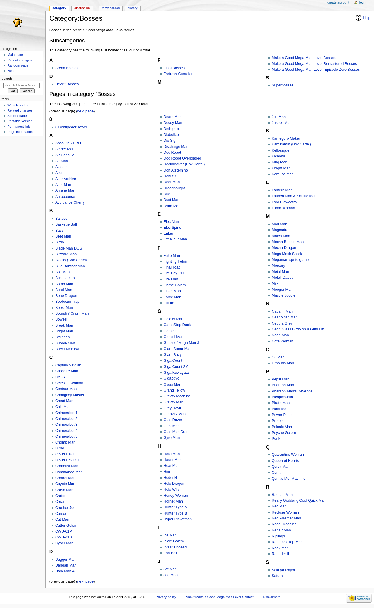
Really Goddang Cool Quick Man (299, 500)
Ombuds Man (283, 363)
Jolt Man (279, 117)
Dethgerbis (172, 129)
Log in (363, 2)
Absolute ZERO (68, 143)
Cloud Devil (64, 454)
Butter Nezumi (67, 349)
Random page (17, 65)
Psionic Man (282, 427)
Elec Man (171, 222)
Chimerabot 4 (66, 431)
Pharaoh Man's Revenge (292, 391)
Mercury (278, 266)
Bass (59, 230)
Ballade (61, 218)
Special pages (17, 115)
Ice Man (170, 535)
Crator (60, 496)
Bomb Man (64, 284)
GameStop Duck (177, 325)
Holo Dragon (174, 483)
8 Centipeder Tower (71, 127)
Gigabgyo (171, 378)
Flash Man (172, 291)
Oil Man (278, 357)
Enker (168, 233)
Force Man (172, 297)
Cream (60, 502)
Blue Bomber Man (70, 266)
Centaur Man (66, 389)
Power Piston (283, 415)
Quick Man (281, 467)
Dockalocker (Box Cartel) (184, 164)
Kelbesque (280, 150)
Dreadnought (174, 188)
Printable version (19, 121)
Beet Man (63, 236)
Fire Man (171, 279)
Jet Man (170, 569)
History (133, 8)
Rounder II (280, 554)
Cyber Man (64, 543)
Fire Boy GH (174, 273)
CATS (60, 377)
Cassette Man (66, 371)
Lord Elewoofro (284, 202)
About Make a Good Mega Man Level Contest (220, 597)
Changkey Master (69, 395)
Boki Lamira (65, 278)
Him (167, 472)
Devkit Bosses (67, 84)
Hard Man (172, 454)
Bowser (61, 319)
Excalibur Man (175, 239)
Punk (276, 438)
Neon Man (280, 335)
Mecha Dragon (284, 248)
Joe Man (171, 575)
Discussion (82, 8)
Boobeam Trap (67, 301)
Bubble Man (65, 343)
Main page (15, 54)
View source (111, 8)
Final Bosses (174, 68)
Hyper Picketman (178, 519)
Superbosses (282, 85)
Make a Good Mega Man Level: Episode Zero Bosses (316, 69)
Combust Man (66, 466)
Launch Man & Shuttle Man (294, 196)
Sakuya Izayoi (283, 570)
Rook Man (280, 548)
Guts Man (172, 426)
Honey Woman (176, 495)
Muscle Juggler (284, 295)
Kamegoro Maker (286, 138)
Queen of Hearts (285, 461)
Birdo (59, 242)
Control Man (65, 478)
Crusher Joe (65, 508)
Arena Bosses (66, 68)
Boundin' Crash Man (72, 313)
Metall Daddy (282, 278)
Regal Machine (284, 524)
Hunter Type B (175, 513)
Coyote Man (65, 484)
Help (366, 18)
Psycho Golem (284, 433)
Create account (338, 2)
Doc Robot (172, 152)
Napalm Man (282, 311)
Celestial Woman (69, 383)
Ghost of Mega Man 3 (181, 343)
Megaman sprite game (290, 260)
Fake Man (172, 256)
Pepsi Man (280, 379)
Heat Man (172, 466)
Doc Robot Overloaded (182, 158)
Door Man (172, 182)
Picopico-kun (282, 397)
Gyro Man (172, 438)
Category (59, 8)
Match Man (281, 236)
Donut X (170, 176)
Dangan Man (66, 565)
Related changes (19, 110)
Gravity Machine (177, 396)
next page (85, 111)
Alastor (61, 167)
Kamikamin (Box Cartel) (291, 144)
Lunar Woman (283, 208)
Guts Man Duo (176, 432)
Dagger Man (65, 559)
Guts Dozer (173, 420)
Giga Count (173, 360)
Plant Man (280, 409)
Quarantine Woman (288, 455)
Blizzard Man (66, 254)
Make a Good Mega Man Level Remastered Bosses (314, 64)
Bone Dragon (66, 296)
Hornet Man (173, 501)
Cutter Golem (66, 526)
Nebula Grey (282, 323)
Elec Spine (172, 228)
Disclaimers (271, 597)
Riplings (278, 536)
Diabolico (171, 135)
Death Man (173, 117)
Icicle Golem (174, 541)
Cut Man (62, 519)
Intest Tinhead (175, 547)
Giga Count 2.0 (176, 367)
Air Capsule (65, 155)
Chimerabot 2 (66, 419)
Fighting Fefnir (175, 261)
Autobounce (65, 197)
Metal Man (280, 272)
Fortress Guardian (178, 74)
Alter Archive (65, 179)
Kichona (278, 156)
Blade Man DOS (68, 248)
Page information (20, 132)
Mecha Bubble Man (288, 242)
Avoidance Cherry (70, 202)
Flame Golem (175, 285)
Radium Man (282, 495)
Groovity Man (175, 414)
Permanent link (18, 126)
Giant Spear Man (178, 349)
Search (7, 78)
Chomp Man (65, 442)
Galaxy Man (173, 319)
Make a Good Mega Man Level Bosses (304, 58)
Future (169, 303)
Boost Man (64, 308)
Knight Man (281, 168)
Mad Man (279, 224)
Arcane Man (65, 190)
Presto (277, 421)
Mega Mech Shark (287, 254)
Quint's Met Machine (288, 479)
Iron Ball (170, 553)
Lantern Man (282, 190)
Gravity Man (173, 402)
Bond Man (63, 290)
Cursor (60, 514)
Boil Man (62, 272)
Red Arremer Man (286, 518)
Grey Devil (172, 408)
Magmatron (281, 230)
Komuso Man (283, 174)
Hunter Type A (175, 507)
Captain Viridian (68, 365)
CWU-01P (63, 531)
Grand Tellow (174, 390)
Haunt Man (173, 460)
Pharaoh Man (283, 385)
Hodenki (170, 478)
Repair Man (281, 530)
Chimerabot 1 (66, 413)
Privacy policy (166, 597)
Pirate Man (281, 403)
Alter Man (63, 185)
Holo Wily (171, 489)
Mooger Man (282, 289)
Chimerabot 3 (66, 424)
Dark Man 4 (65, 571)
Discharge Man (176, 147)
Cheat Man (64, 401)
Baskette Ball (66, 224)
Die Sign (171, 140)
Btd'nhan (62, 337)
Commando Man (69, 472)
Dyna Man (172, 206)
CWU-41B (63, 537)
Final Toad (172, 267)
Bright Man (64, 331)
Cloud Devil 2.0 (67, 460)
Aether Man (65, 149)
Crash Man (64, 490)
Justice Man (282, 123)
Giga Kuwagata (176, 372)
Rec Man (279, 506)
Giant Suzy (173, 355)
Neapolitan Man (285, 317)
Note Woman (282, 341)
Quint (276, 472)
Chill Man (63, 407)
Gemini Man (173, 337)
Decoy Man (173, 123)
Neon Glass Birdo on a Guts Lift (298, 329)
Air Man (61, 161)
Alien (59, 173)
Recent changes (19, 60)
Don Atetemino (176, 170)
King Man (280, 162)
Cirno (59, 448)
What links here (18, 105)
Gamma (170, 331)
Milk (275, 283)
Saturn (277, 576)
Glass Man (172, 384)
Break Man (64, 325)
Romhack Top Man (287, 542)
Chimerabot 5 (66, 436)
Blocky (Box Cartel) (71, 260)
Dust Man (171, 200)
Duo (167, 194)
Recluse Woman (285, 512)
